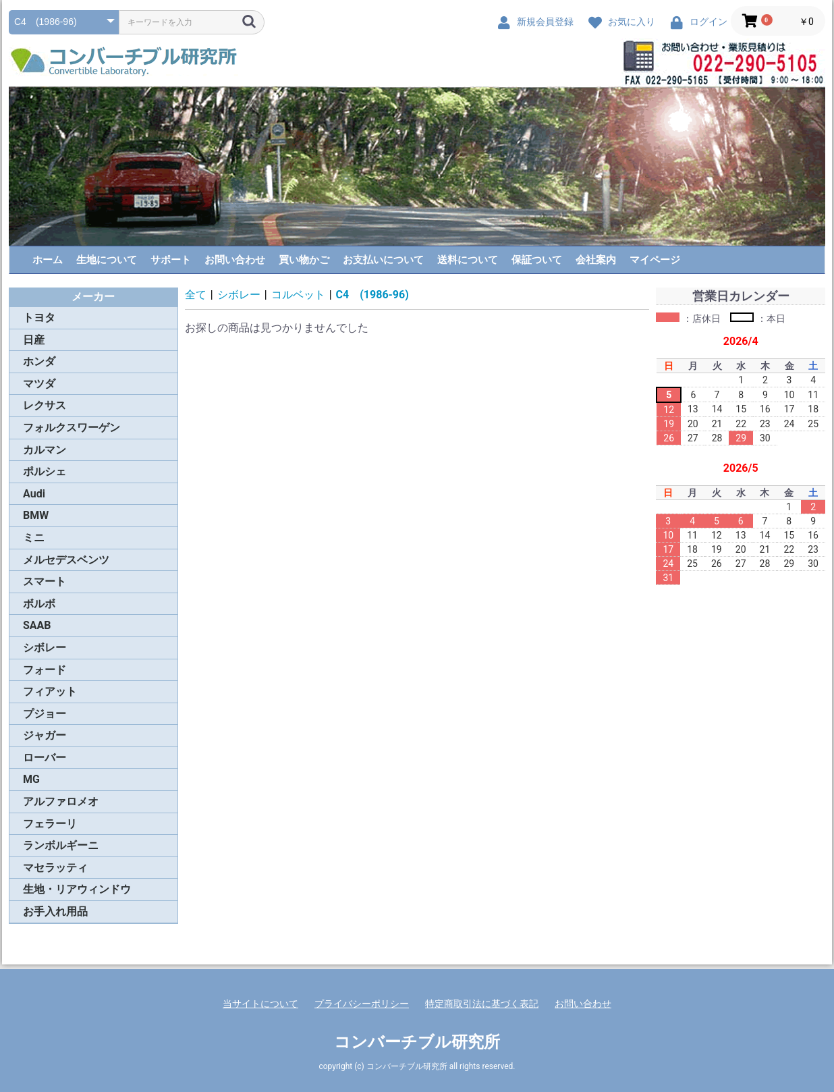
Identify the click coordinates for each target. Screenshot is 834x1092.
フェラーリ (50, 823)
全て (195, 294)
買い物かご (304, 260)
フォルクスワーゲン (71, 427)
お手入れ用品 (55, 911)
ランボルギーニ (61, 845)
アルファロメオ (61, 801)
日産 (34, 339)
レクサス (44, 405)
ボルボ (39, 603)
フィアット (50, 691)
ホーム (47, 260)
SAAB (37, 625)
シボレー (44, 647)
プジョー (44, 713)
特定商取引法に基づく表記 (481, 1003)
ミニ (34, 537)
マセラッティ (55, 867)
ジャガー (44, 735)
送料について (467, 260)
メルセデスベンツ (66, 559)
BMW (36, 515)
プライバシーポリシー (361, 1003)
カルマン (44, 449)
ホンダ (39, 361)
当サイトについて (260, 1003)
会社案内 (596, 260)
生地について (106, 260)
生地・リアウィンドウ (77, 889)
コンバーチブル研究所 (417, 1042)
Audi (34, 493)
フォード (44, 669)
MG (31, 779)
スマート (44, 581)
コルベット (298, 294)
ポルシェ (44, 471)
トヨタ (39, 317)
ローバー (44, 757)
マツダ (39, 383)
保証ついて (536, 260)
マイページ (655, 260)
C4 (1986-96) (372, 294)
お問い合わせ (234, 260)
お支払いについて (383, 260)
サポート (170, 260)
